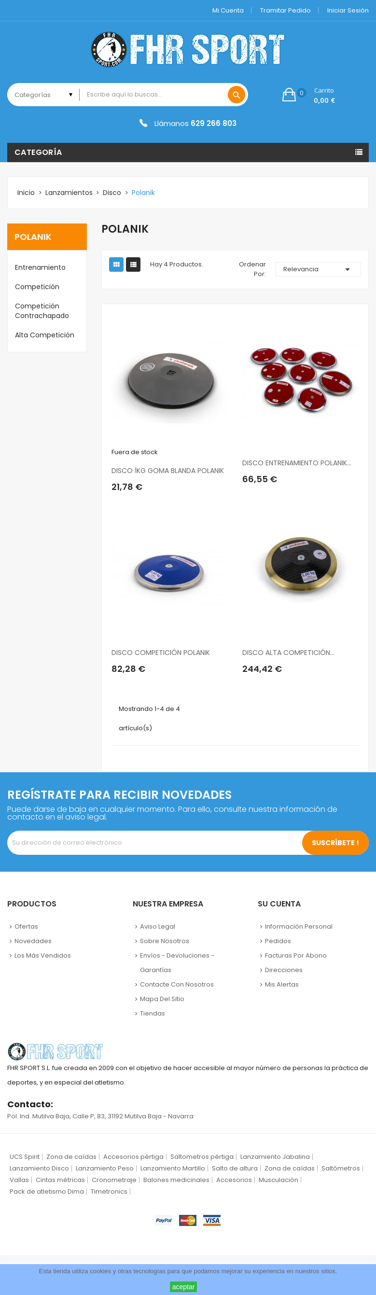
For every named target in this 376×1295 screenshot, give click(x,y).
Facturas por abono (296, 955)
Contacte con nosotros (177, 984)
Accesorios (234, 1180)
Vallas (19, 1180)
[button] (308, 94)
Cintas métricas (60, 1180)
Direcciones (284, 970)
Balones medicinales (176, 1180)
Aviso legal (157, 926)
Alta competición (44, 335)
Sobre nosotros (164, 941)
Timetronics (109, 1191)
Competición (37, 287)
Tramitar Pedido (285, 10)
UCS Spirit (25, 1157)
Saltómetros (340, 1168)
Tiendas (152, 1013)
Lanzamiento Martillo (172, 1168)
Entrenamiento (40, 267)
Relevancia (318, 269)
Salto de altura (235, 1168)
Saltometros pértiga (202, 1157)
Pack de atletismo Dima (47, 1191)
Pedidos (278, 941)
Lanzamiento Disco (39, 1168)
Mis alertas (282, 984)
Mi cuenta (228, 10)
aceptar (183, 1287)
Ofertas (26, 926)
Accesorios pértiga (133, 1157)
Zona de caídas (71, 1157)
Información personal (299, 926)
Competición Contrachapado (42, 310)
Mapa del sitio (162, 998)
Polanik (33, 237)
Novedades (33, 941)
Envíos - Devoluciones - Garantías (177, 963)
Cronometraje (114, 1180)
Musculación (278, 1180)
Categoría (38, 152)
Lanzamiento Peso (105, 1168)
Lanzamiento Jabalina (275, 1157)
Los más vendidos (42, 955)
